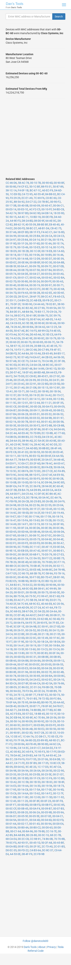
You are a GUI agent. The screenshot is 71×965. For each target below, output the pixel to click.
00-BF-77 (30, 694)
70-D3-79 (46, 554)
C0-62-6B (42, 618)
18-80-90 (27, 304)
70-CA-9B (47, 361)
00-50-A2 (23, 478)
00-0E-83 (42, 653)
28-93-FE (42, 622)
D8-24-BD (27, 220)
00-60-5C (15, 725)
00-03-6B (11, 668)
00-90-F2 (55, 201)
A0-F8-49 (31, 744)
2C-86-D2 (23, 687)
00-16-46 (58, 254)
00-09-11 (35, 410)
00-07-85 (11, 535)
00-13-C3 (42, 649)
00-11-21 (46, 402)
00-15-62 (35, 793)
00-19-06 (34, 254)
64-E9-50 (58, 474)
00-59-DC (11, 554)
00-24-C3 (58, 235)
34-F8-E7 (58, 706)
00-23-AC (19, 383)
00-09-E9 (59, 406)
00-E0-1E (22, 209)
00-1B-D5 (11, 251)
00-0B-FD (35, 804)
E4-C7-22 (31, 201)
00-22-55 (46, 505)
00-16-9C (11, 398)
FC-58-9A (47, 573)
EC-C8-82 (31, 376)
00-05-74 (11, 273)
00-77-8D (47, 709)
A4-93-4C (51, 755)
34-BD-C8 (58, 209)
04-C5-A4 (27, 493)
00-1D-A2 (11, 782)
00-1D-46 (22, 247)
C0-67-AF (46, 474)
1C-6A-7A (28, 736)
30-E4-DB (54, 759)
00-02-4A (35, 277)
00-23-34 (22, 505)
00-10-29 (50, 721)
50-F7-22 (47, 558)
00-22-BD (42, 383)
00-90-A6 (51, 323)
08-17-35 (43, 763)
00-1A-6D (58, 251)
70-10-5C (11, 471)
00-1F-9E (19, 641)
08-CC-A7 (46, 296)
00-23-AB (31, 634)
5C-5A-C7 (19, 448)
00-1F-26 (22, 243)
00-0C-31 (31, 656)
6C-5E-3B (27, 323)
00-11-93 (11, 527)
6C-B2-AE (27, 307)
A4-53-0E (15, 854)
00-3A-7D (11, 292)
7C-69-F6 (39, 197)
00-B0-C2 (35, 827)
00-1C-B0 (58, 778)
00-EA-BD (11, 846)
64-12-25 (51, 326)
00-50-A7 (58, 543)
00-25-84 (22, 239)
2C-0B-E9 (11, 687)
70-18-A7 (11, 569)
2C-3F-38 (59, 361)
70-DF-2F (15, 304)
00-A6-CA (35, 683)
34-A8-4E (58, 459)
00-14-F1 (23, 524)
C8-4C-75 (55, 228)
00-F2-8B (46, 425)
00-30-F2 (35, 425)
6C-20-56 (58, 603)
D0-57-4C (15, 372)
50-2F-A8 (46, 842)
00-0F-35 (58, 402)
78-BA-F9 (23, 459)
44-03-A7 (59, 463)
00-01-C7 (23, 277)
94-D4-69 (59, 429)
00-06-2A (34, 812)
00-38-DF (23, 554)
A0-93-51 (23, 842)
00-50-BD (39, 584)
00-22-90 (58, 770)
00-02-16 (11, 421)
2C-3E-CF (50, 732)
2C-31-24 (35, 687)
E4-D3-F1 (11, 463)
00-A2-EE (46, 292)
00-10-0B (11, 482)
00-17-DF (42, 645)
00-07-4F (22, 664)
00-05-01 (58, 270)
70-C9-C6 (51, 311)
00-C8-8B (58, 425)
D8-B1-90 (58, 577)
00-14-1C (35, 398)
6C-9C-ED (11, 364)
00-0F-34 (54, 653)
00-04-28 (46, 668)
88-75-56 (19, 596)
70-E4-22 (27, 584)
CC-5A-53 (35, 558)
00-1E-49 (42, 637)
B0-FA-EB (46, 467)
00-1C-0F (35, 251)
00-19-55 (23, 395)
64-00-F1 (15, 493)
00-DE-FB (47, 216)
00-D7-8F (23, 683)
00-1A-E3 (11, 785)
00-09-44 (11, 664)
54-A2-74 (11, 213)
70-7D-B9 (35, 433)
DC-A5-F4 (27, 751)
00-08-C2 (58, 535)
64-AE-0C (50, 220)
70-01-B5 (31, 698)
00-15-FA (22, 520)
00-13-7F (31, 653)
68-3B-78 (35, 573)
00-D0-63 (47, 827)
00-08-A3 (11, 539)
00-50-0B (31, 592)
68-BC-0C (47, 364)
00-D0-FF (46, 281)
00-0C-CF (11, 808)
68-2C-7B (55, 835)
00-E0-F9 (15, 728)
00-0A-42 (46, 531)
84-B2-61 (15, 584)
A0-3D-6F (58, 292)
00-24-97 (11, 239)
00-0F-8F (34, 800)
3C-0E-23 (15, 588)
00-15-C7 (58, 395)
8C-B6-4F (51, 493)
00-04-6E (46, 539)
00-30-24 (34, 281)
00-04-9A (11, 819)
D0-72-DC (35, 471)
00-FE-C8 (11, 452)
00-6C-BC (23, 429)
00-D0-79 (11, 289)
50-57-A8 (11, 361)
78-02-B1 (50, 304)
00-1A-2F (35, 512)
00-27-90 (39, 307)
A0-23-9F (15, 444)
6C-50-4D (54, 618)
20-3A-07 (46, 459)
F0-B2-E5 (11, 581)
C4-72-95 (27, 194)
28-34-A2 (39, 326)
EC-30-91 (43, 626)
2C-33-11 (11, 300)
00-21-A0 (19, 387)
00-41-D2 (23, 452)
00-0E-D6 (34, 527)
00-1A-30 (35, 785)
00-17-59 (46, 516)
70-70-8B (59, 838)
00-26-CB (23, 501)
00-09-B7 (46, 808)
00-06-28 (23, 414)
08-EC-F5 (19, 315)
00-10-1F (51, 713)
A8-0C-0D (27, 588)
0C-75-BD (23, 546)
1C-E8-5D (15, 194)
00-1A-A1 (19, 645)
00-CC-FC (35, 289)
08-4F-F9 (27, 854)
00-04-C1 (57, 816)
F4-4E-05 (55, 330)
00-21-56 (46, 239)
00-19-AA (23, 785)
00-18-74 (57, 516)
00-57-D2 (27, 713)
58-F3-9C (11, 474)
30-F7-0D (34, 577)
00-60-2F (14, 342)
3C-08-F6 (23, 471)
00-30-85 (35, 675)
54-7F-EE (53, 622)
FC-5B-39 (31, 599)
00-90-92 (39, 721)
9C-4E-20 (31, 766)
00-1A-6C (11, 512)
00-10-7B (35, 182)
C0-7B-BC (43, 201)
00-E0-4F (58, 452)
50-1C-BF (34, 186)
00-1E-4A (46, 243)
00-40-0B (23, 205)
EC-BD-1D (47, 581)
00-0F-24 (22, 527)
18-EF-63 (27, 372)
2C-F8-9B (39, 854)
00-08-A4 (11, 270)
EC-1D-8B (47, 433)
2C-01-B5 (59, 846)
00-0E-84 (23, 262)
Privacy (51, 947)
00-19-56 (47, 785)
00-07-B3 (58, 808)
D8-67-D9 (27, 611)
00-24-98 (11, 505)
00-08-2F (19, 618)
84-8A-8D (34, 702)
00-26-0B (47, 501)
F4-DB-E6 (11, 436)
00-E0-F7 (27, 725)
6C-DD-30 (35, 562)
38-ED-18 (35, 581)
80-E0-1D (34, 455)
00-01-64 (11, 823)
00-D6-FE (23, 706)
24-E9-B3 (27, 755)
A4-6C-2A (54, 744)
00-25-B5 (35, 501)
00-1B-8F (59, 782)
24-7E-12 (19, 694)
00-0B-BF (35, 262)
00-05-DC (34, 664)
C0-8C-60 (51, 197)
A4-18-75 (39, 755)
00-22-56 (34, 505)
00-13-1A (46, 524)
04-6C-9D (35, 213)
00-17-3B (11, 205)
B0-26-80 (31, 835)
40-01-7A (22, 558)
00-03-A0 (58, 273)
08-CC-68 (31, 349)
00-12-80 (58, 398)
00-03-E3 (23, 668)
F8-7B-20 (11, 562)
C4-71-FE (19, 763)
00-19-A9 (58, 512)
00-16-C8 (22, 789)
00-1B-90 (43, 391)
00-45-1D (35, 842)
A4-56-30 (58, 357)
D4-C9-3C (47, 436)
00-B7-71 (35, 706)
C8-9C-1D (50, 368)
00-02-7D (11, 281)
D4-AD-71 (11, 709)
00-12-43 (11, 800)
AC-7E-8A (39, 717)
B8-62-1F (19, 224)
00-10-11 (11, 455)
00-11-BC (23, 797)
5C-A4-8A (23, 353)
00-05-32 (46, 414)
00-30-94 (46, 823)
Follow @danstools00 (35, 940)
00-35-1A (23, 289)
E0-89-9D (42, 740)
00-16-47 (11, 520)
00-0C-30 (46, 262)
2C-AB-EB (35, 300)
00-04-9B (46, 417)
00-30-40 (11, 285)
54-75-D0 (19, 376)
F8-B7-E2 (42, 694)
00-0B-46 (35, 531)
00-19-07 (46, 512)
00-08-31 (55, 615)
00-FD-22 (23, 850)
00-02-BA (58, 277)
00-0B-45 (22, 808)
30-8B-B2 (43, 448)
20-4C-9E (27, 338)
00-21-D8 (31, 387)
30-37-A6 (11, 232)
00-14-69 (46, 398)
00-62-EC (46, 679)
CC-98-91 (35, 838)
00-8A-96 (27, 831)
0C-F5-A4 (11, 334)
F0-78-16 (59, 573)
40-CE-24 (39, 691)
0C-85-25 (23, 364)
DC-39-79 (54, 315)
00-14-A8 (22, 258)
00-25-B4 (34, 235)
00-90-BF (59, 182)
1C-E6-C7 (23, 463)
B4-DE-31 (15, 311)
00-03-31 (23, 819)
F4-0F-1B (23, 190)
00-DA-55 (22, 679)
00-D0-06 (11, 827)
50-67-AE (19, 330)
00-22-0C (31, 637)
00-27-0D (55, 626)
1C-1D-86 (11, 747)
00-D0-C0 (22, 675)
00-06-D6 (58, 531)
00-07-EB (58, 266)
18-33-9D (58, 213)
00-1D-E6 (23, 508)
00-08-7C (34, 535)
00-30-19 (34, 285)
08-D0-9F (39, 220)
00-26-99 (30, 380)
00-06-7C (49, 342)
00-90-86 (51, 584)
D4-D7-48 (43, 615)
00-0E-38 (46, 527)
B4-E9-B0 (23, 467)
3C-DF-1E (18, 626)
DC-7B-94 (31, 497)
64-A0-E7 (31, 615)
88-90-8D (42, 744)
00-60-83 (38, 342)
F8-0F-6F (46, 706)
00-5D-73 (54, 694)
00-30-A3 (57, 281)
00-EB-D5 (22, 550)
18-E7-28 (39, 732)
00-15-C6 (11, 793)
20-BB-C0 (39, 345)
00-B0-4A (23, 827)
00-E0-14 (11, 209)
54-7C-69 (22, 603)
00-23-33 (11, 774)
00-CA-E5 (11, 429)
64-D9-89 (35, 490)
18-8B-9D (23, 581)
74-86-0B (47, 838)
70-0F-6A (11, 702)
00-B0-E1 (58, 550)
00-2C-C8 (23, 838)
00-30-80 (22, 281)
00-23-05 (22, 774)
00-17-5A (34, 789)
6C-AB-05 (47, 319)
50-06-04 (59, 467)
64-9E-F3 (15, 220)
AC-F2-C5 (34, 209)
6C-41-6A (47, 607)
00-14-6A (23, 793)
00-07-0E (46, 816)
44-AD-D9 (23, 607)
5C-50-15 (11, 216)
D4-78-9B (59, 569)
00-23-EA (42, 380)
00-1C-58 (23, 782)
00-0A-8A (35, 660)
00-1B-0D (23, 512)
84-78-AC (46, 463)
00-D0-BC (59, 675)
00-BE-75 (58, 558)
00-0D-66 (23, 531)
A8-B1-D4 (43, 228)
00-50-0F (46, 452)
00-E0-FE (50, 725)
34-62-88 (23, 474)
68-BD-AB (39, 372)
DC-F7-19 (59, 562)
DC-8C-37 (47, 850)
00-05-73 (35, 539)
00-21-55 (55, 634)
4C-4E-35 (51, 345)
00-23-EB (34, 774)
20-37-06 (42, 759)
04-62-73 (11, 357)
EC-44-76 (56, 497)
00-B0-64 (22, 285)
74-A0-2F (11, 603)
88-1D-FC (34, 474)
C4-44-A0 (38, 304)
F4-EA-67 (35, 357)
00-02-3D (27, 732)
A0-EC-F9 (47, 190)
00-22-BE (19, 634)
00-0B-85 (55, 656)
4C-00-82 (15, 751)
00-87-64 (35, 319)
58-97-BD (23, 213)
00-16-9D (58, 789)
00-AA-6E (58, 702)
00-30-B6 (46, 543)
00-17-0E (46, 789)
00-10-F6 (22, 455)
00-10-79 (51, 338)
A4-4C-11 (23, 216)
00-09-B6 (23, 410)
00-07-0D (11, 417)
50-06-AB (27, 728)
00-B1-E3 (23, 846)
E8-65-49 (47, 353)
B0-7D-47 (46, 577)
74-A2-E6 (15, 338)
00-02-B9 (34, 672)
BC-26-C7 (11, 319)
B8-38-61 (39, 588)
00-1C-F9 (58, 247)
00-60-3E (54, 592)
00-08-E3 (11, 812)
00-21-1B (43, 634)
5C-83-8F (27, 717)
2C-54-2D (39, 611)
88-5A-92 (19, 201)
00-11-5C (11, 402)
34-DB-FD (11, 353)
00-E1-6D (54, 596)
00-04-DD (34, 668)
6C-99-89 (51, 588)
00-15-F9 (11, 258)
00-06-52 (58, 414)
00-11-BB (11, 797)
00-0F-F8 (57, 800)
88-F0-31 (46, 186)
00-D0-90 (11, 546)
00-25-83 (42, 630)
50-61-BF (31, 315)
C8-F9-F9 (19, 759)
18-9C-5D (11, 478)
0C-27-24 (35, 607)
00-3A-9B (31, 626)
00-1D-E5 (34, 247)
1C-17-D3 (42, 766)
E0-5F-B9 (31, 763)
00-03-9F (58, 668)
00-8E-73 (47, 289)
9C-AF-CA (55, 766)
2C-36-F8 (35, 486)
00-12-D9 (34, 258)
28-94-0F (46, 486)
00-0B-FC (46, 804)
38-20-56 (51, 717)
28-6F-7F (35, 296)
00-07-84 (46, 270)
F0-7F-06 (19, 740)
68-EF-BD (23, 232)
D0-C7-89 (43, 349)
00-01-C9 (11, 277)
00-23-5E (46, 774)
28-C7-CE (47, 471)
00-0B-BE (43, 656)
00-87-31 (46, 550)
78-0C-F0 (11, 842)
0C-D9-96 (46, 482)
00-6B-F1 (34, 554)
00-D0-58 (58, 421)
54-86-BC (47, 569)
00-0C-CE (11, 406)
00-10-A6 (35, 353)
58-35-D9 (30, 618)
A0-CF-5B (11, 490)
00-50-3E (11, 425)
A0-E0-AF (23, 433)
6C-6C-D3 (51, 444)
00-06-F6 (19, 622)
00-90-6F (39, 323)
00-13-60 (30, 649)
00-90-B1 (15, 732)
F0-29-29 (15, 197)
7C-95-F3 (39, 751)
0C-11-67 (35, 546)
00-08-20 (22, 812)
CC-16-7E (51, 831)
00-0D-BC (23, 406)
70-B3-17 (39, 311)
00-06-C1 (58, 205)
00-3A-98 (11, 770)
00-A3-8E (51, 440)
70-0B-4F (35, 565)
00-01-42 (46, 421)
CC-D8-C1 (40, 736)
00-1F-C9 (35, 778)
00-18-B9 (46, 254)
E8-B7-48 (27, 368)
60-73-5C (30, 596)
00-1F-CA (11, 508)
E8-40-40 (54, 224)
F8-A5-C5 (58, 296)
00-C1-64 (15, 831)
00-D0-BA (46, 675)
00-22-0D (19, 637)
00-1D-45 (46, 508)
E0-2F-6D (35, 463)
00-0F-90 (58, 524)
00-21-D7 (58, 774)
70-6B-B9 (51, 691)
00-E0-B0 (39, 725)
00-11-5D (47, 797)
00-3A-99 (11, 235)
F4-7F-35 (23, 486)
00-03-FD (34, 543)
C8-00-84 (19, 744)
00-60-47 (46, 205)
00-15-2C (58, 520)
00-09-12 (59, 660)
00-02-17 (22, 823)
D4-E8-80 (23, 709)
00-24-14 (34, 239)
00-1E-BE (11, 778)
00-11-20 (22, 800)
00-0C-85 (59, 804)
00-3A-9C (43, 497)
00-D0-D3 (22, 425)
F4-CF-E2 (22, 186)
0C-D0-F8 (23, 565)
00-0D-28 (35, 406)
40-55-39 (30, 224)
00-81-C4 (47, 429)
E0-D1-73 (55, 599)
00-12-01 (23, 402)
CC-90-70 (23, 573)
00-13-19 (34, 524)
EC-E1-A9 (27, 197)
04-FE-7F (30, 622)
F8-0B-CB (47, 687)
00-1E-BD (23, 778)
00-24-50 (47, 770)
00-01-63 (34, 421)
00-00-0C (11, 577)
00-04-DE (22, 273)
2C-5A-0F (39, 440)
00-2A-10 (58, 679)
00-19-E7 (11, 516)
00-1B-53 (35, 782)
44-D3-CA (47, 490)
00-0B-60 (11, 660)
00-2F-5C (35, 846)
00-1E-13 (43, 387)
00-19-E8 (46, 251)
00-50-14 (15, 721)
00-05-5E (34, 816)
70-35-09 (46, 565)
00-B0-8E (11, 672)
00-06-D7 (11, 816)
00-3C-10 (43, 835)
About (41, 947)
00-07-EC (46, 535)
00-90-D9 (27, 721)
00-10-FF (46, 209)
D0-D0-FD (19, 228)
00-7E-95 (23, 702)
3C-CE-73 (23, 361)
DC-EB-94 (15, 717)
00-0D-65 (11, 531)
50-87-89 (58, 186)
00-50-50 (51, 728)
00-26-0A (35, 770)
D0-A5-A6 (35, 334)
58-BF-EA (11, 486)
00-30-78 (11, 675)
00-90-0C (39, 338)
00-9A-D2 (15, 691)
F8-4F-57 (55, 349)
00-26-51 (19, 630)
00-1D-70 (30, 641)
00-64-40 (23, 235)
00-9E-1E (11, 550)
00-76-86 (59, 683)
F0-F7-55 (31, 759)
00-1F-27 (35, 508)
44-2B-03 (46, 357)
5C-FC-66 (23, 334)
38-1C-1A (11, 190)
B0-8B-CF (11, 565)
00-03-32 (34, 417)
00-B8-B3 (23, 436)
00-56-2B (34, 292)
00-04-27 (34, 273)
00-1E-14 (46, 247)
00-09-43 (46, 410)
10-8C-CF (55, 763)
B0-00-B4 (27, 326)
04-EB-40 (11, 706)
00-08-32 (35, 467)
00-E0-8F (35, 459)
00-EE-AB (35, 569)
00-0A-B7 (11, 410)
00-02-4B (58, 672)
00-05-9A (58, 812)
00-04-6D (46, 819)
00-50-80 (11, 186)
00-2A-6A (51, 611)
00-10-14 (34, 482)
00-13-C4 (54, 649)
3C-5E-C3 (47, 334)
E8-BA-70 (23, 490)
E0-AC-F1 (19, 599)
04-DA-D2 (47, 747)
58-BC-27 (31, 228)
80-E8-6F (46, 455)
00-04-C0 (23, 539)
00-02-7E (46, 672)
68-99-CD (43, 330)
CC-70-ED (35, 436)
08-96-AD (27, 440)
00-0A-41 (22, 266)
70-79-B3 (47, 562)
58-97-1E (15, 345)
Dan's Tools (14, 4)
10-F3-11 (19, 349)
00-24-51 (54, 380)
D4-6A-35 (15, 440)
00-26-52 (30, 630)
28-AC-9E (39, 444)
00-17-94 (34, 516)
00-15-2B (46, 520)
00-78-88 (39, 831)
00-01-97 (58, 417)
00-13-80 (19, 653)
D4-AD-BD (31, 448)
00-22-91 (31, 383)
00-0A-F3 (47, 406)
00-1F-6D (34, 243)
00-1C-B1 (54, 387)
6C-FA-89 (59, 471)
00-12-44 (34, 402)
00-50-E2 (39, 728)
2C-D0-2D (11, 296)
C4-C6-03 (15, 323)
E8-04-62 (19, 766)
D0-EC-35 (11, 850)
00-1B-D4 (54, 641)
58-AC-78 (23, 182)
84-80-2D (30, 740)
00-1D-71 (19, 391)
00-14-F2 (46, 793)
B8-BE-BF (42, 224)
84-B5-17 (59, 353)
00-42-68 (59, 289)
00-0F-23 (46, 800)
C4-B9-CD (23, 300)
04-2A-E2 (35, 679)
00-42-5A (47, 683)
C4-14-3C (23, 747)
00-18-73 (58, 785)
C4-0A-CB (35, 364)
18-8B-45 (39, 713)
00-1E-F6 (58, 239)
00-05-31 (34, 414)
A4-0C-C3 (19, 497)
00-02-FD (58, 819)
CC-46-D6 (11, 182)
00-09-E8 (47, 660)
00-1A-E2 (31, 391)
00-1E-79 (11, 247)
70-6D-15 (23, 319)
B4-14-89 (39, 368)
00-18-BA (54, 645)
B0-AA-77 (11, 459)
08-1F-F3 (35, 232)
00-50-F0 (35, 478)
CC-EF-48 (19, 615)
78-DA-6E (15, 755)
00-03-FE (23, 543)
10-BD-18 (35, 216)
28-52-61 (23, 296)
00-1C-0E (58, 508)
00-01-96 (23, 672)
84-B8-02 (50, 194)
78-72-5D (43, 698)
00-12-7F (58, 793)
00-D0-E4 (58, 823)
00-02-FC (11, 543)
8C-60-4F (58, 486)
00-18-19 (31, 645)
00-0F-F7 (11, 804)
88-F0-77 (15, 368)
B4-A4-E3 (51, 372)
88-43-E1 (43, 376)
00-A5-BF (58, 842)
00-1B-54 (55, 391)
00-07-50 (34, 270)
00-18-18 (11, 254)
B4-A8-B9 (19, 835)
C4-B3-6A (35, 850)
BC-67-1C (35, 190)
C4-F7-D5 (11, 573)
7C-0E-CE (52, 736)
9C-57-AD (22, 357)
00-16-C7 (23, 398)
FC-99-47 (42, 596)
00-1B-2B (23, 251)
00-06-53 (58, 664)
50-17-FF (51, 751)
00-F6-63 (23, 292)
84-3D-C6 (11, 683)
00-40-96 (23, 577)
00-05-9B (46, 812)
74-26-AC (15, 326)
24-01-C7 (35, 747)
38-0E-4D (23, 562)
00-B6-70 (42, 315)
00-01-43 (34, 823)
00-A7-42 (35, 550)
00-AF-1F (47, 546)
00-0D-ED (19, 656)
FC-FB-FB (11, 501)
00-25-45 (19, 380)
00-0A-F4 (34, 808)
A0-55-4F (39, 194)
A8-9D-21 (54, 740)
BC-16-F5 (31, 330)
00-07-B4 (11, 414)
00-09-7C (46, 266)
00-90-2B (58, 478)
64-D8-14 (46, 213)
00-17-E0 (22, 254)
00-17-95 (11, 789)
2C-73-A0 (47, 846)
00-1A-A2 (46, 395)
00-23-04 (58, 505)
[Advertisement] (35, 137)
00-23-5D (54, 383)
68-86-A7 (11, 467)
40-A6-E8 (46, 603)
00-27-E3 (58, 554)
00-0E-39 (58, 258)
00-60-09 (35, 205)
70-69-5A (51, 307)
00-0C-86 (58, 527)
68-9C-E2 (34, 603)
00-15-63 (34, 520)
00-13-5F (19, 649)
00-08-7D (23, 270)
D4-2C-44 (11, 433)
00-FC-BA (55, 698)
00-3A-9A (23, 770)
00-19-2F (34, 395)
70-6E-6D (11, 558)
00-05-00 (46, 664)
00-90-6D (47, 182)
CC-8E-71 (19, 698)
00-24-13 (54, 630)
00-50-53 (35, 452)
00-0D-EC (11, 262)
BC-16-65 (11, 607)
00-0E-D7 (46, 258)
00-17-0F (22, 516)
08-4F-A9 (56, 448)
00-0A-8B (58, 262)
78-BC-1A (27, 444)
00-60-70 (26, 342)
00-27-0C (54, 376)
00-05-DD (22, 417)
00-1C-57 (11, 395)
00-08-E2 (58, 410)
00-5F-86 (35, 429)
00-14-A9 (11, 524)
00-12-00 (35, 797)
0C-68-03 (15, 611)
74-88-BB (35, 709)
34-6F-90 (43, 599)
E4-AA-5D (57, 455)
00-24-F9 (59, 501)
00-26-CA (46, 235)
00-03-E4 (46, 273)
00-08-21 (22, 535)
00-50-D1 (19, 592)
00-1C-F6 (46, 778)
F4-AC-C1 (46, 232)
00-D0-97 (46, 285)
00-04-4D (34, 819)
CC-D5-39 (27, 345)
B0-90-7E (46, 702)
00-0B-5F (11, 266)
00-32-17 (58, 565)
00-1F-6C (54, 637)
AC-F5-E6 (15, 713)
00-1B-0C (47, 782)
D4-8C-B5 (58, 482)
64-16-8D (59, 232)
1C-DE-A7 (15, 736)
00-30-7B (22, 421)
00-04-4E (58, 539)
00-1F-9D (11, 243)
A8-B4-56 (27, 311)
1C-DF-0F (39, 493)
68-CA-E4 (11, 838)
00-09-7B (34, 266)
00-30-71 (58, 285)
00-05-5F (23, 816)
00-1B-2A (42, 641)
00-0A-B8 (23, 660)
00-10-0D (23, 482)
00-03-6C (46, 277)
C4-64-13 (35, 361)
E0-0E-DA (58, 546)
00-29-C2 (23, 569)
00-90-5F (46, 478)
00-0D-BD (22, 804)
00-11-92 (58, 797)
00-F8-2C (47, 300)
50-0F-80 (15, 307)
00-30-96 (11, 679)
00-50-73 (43, 592)
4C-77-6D (59, 433)
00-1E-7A (58, 243)
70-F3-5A (27, 691)
